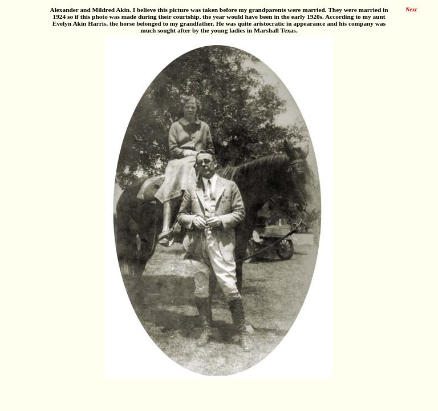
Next (410, 9)
